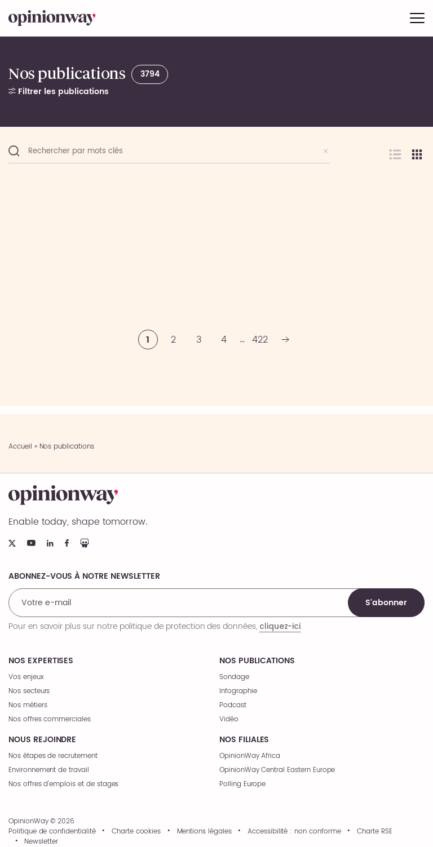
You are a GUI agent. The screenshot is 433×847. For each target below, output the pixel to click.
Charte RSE (374, 832)
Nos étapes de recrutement (53, 756)
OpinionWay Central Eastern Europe (277, 770)
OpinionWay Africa (249, 756)
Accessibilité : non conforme (294, 832)
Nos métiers (27, 705)
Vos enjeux (26, 677)
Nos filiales (244, 740)
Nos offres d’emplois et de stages (63, 784)
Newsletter (41, 842)
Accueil (20, 446)
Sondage (234, 677)
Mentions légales (204, 832)
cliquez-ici (280, 626)
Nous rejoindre (42, 740)
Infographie (238, 691)
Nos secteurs (29, 691)
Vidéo (228, 719)
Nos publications (257, 661)
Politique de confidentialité (52, 832)
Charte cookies (136, 832)
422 (260, 339)
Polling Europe (242, 784)
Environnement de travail (48, 770)
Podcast (232, 705)
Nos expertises (40, 661)
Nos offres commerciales (49, 719)
